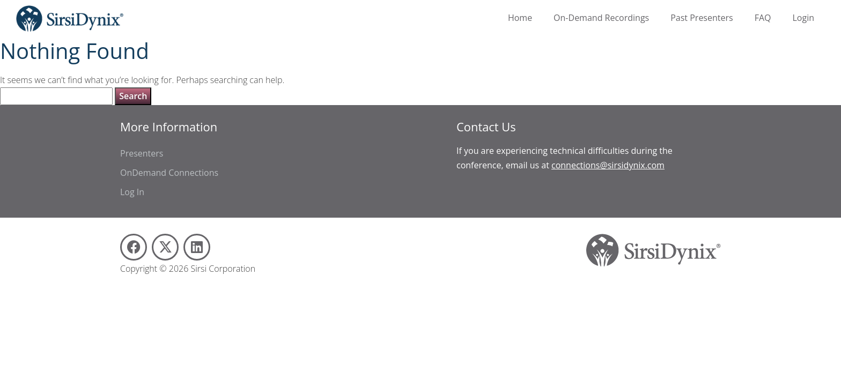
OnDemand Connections (169, 173)
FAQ (763, 18)
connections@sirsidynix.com (608, 165)
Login (803, 18)
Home (520, 18)
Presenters (141, 153)
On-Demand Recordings (601, 18)
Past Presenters (701, 18)
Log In (132, 192)
